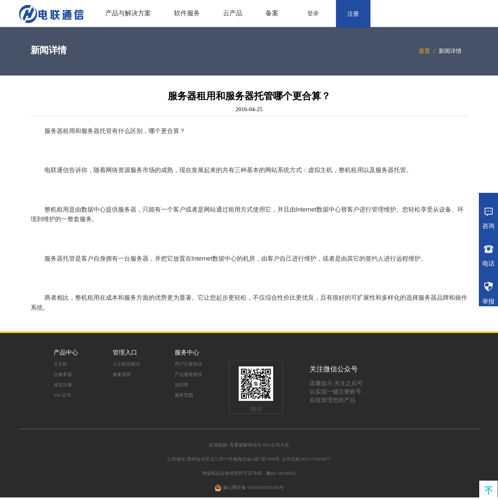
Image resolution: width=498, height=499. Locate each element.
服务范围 (184, 395)
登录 (313, 13)
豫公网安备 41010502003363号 (253, 487)
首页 (424, 51)
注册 (353, 14)
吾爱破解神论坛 (245, 445)
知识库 (181, 384)
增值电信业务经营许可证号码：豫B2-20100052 (249, 473)
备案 (271, 13)
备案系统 (122, 374)
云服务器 (63, 374)
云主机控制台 (126, 364)
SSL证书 (62, 395)
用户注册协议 (188, 364)
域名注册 (63, 384)
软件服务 (187, 13)
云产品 (232, 13)
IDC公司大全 (276, 445)
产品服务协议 (188, 374)
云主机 (60, 364)
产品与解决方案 (128, 13)
